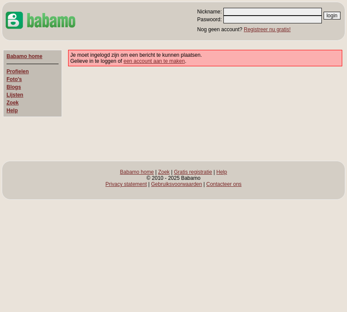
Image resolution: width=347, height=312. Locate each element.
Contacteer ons (223, 184)
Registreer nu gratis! (267, 29)
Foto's (14, 79)
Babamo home (25, 56)
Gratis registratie (193, 172)
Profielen (18, 71)
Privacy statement (126, 184)
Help (12, 110)
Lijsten (15, 95)
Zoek (13, 103)
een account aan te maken (154, 61)
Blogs (14, 87)
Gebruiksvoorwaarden (176, 184)
